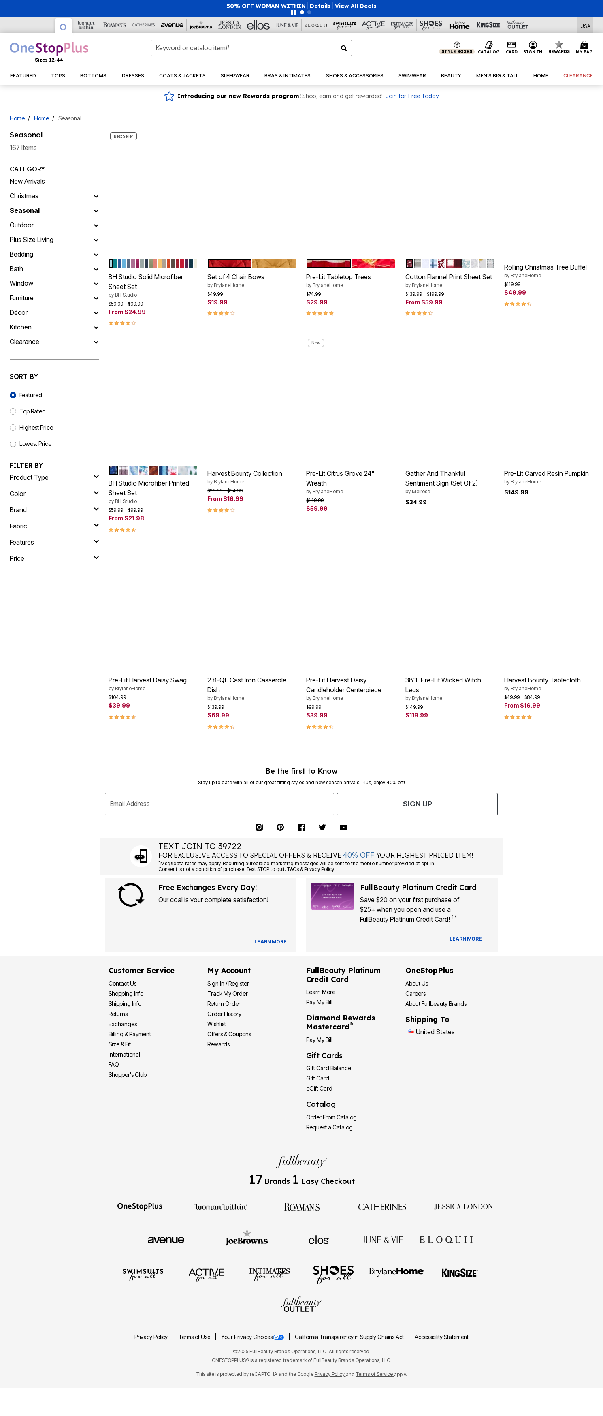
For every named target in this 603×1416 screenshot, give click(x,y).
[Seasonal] (96, 210)
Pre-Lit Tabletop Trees (350, 281)
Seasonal (25, 210)
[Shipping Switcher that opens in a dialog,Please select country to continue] (585, 25)
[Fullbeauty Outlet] (301, 1305)
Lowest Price (35, 443)
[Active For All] (373, 25)
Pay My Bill (319, 1002)
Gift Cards (324, 1055)
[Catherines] (382, 1206)
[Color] (54, 493)
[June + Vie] (382, 1239)
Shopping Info (126, 993)
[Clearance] (96, 342)
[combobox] (251, 48)
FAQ (114, 1064)
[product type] (54, 477)
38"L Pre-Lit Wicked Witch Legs (449, 689)
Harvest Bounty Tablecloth (548, 684)
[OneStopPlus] (63, 25)
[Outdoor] (96, 225)
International (124, 1054)
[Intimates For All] (402, 25)
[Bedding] (96, 254)
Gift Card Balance (328, 1068)
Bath (16, 269)
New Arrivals (27, 181)
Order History (224, 1013)
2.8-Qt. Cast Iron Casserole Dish (251, 689)
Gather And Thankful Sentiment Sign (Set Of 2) (449, 482)
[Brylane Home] (459, 25)
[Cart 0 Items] (585, 48)
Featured (30, 394)
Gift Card (317, 1078)
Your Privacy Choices (253, 1337)
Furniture (22, 298)
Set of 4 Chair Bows (251, 281)
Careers (415, 993)
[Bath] (96, 269)
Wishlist (216, 1023)
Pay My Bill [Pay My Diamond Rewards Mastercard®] (319, 1039)
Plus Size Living (31, 239)
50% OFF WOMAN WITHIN (266, 6)
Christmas (24, 196)
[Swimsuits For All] (344, 25)
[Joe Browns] (201, 25)
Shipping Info (125, 1003)
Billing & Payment (130, 1034)
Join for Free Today (412, 96)
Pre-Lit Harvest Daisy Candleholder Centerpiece (350, 689)
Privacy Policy (151, 1337)
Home (17, 118)
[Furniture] (96, 298)
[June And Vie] (287, 25)
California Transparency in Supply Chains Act (350, 1337)
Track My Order (227, 993)
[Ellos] (258, 25)
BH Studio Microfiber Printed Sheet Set (153, 492)
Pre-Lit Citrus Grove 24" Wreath (350, 482)
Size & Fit (120, 1044)
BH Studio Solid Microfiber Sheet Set (153, 286)
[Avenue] (172, 25)
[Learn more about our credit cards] (466, 939)
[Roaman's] (114, 25)
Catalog (321, 1104)
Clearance (24, 342)
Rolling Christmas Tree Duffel (548, 271)
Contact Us (122, 983)
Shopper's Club (128, 1074)
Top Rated (32, 411)
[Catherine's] (143, 25)
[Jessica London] (229, 25)
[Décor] (96, 312)
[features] (54, 542)
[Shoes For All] (431, 25)
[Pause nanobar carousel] (293, 12)
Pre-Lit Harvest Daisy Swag (153, 684)
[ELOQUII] (446, 1238)
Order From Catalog (331, 1117)
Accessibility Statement (442, 1337)
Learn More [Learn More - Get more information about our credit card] (320, 991)
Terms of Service (375, 1374)
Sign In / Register (228, 983)
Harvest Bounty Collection (251, 477)
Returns (118, 1013)
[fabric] (54, 526)
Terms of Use (195, 1337)
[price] (54, 558)
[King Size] (488, 25)
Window (21, 283)
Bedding (21, 254)
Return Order (224, 1003)
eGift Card (319, 1088)
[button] (320, 6)
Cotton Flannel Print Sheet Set (449, 281)
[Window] (96, 283)
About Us (416, 983)
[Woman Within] (86, 25)
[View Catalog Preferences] (270, 941)
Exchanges (123, 1023)
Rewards (218, 1044)
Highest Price (36, 427)
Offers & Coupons (229, 1034)
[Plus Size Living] (96, 239)
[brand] (54, 510)
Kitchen (21, 327)
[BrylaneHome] (396, 1275)
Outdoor (22, 225)
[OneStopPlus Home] (49, 52)
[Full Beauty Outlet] (517, 25)
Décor (19, 312)
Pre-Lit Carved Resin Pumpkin (548, 477)
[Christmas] (96, 196)
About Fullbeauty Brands (436, 1003)
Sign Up (417, 804)
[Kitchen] (96, 327)
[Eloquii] (316, 25)
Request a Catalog (329, 1127)
